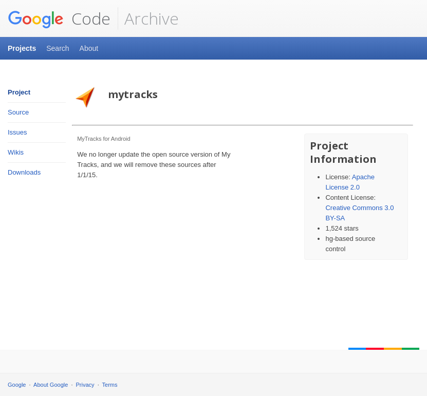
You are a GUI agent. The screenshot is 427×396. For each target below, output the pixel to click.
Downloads (24, 172)
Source (18, 112)
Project (19, 92)
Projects (22, 48)
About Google (50, 385)
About (89, 48)
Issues (17, 132)
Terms (110, 385)
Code (59, 18)
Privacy (85, 385)
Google (17, 385)
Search (57, 48)
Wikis (16, 152)
